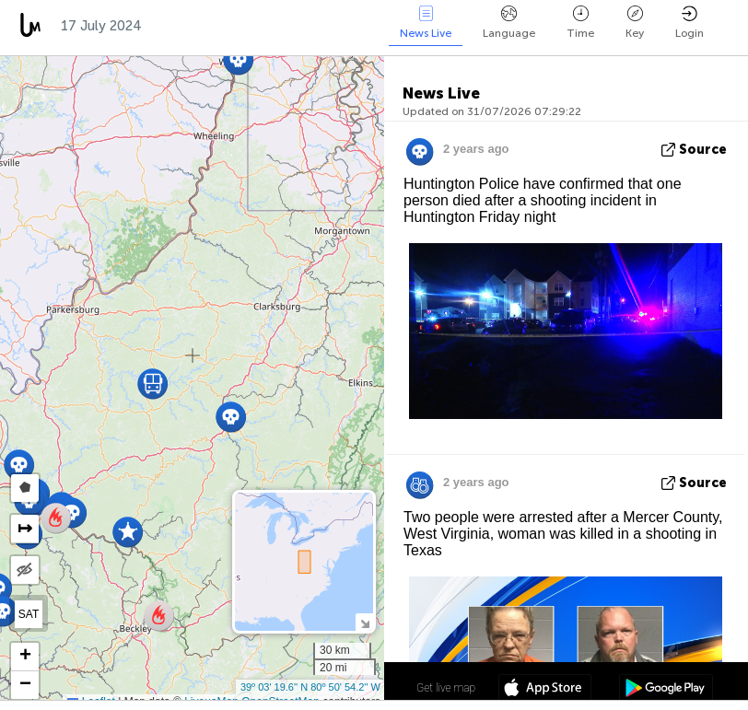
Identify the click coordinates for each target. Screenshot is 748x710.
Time (580, 23)
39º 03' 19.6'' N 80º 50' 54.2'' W (310, 687)
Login (689, 23)
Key (634, 23)
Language (509, 23)
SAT (28, 614)
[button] (19, 465)
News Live (425, 23)
